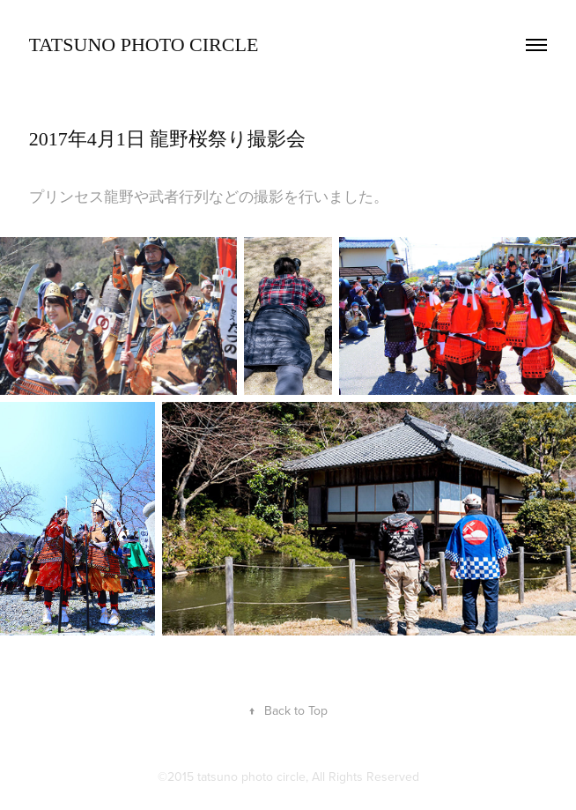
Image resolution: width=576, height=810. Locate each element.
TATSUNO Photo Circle (144, 44)
